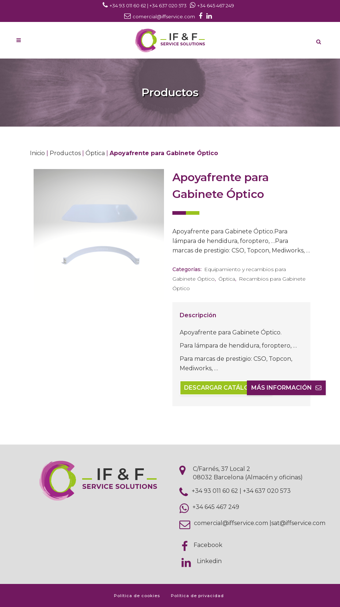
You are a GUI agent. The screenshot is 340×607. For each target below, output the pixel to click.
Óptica (95, 153)
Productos (65, 153)
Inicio (37, 153)
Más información (286, 387)
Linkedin (209, 561)
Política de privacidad (197, 595)
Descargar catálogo (226, 387)
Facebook (208, 545)
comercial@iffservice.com (231, 523)
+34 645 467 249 (215, 506)
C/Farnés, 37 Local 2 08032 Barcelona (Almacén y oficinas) (248, 473)
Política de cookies (137, 595)
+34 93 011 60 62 (215, 490)
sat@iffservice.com (298, 523)
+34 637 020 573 (267, 490)
